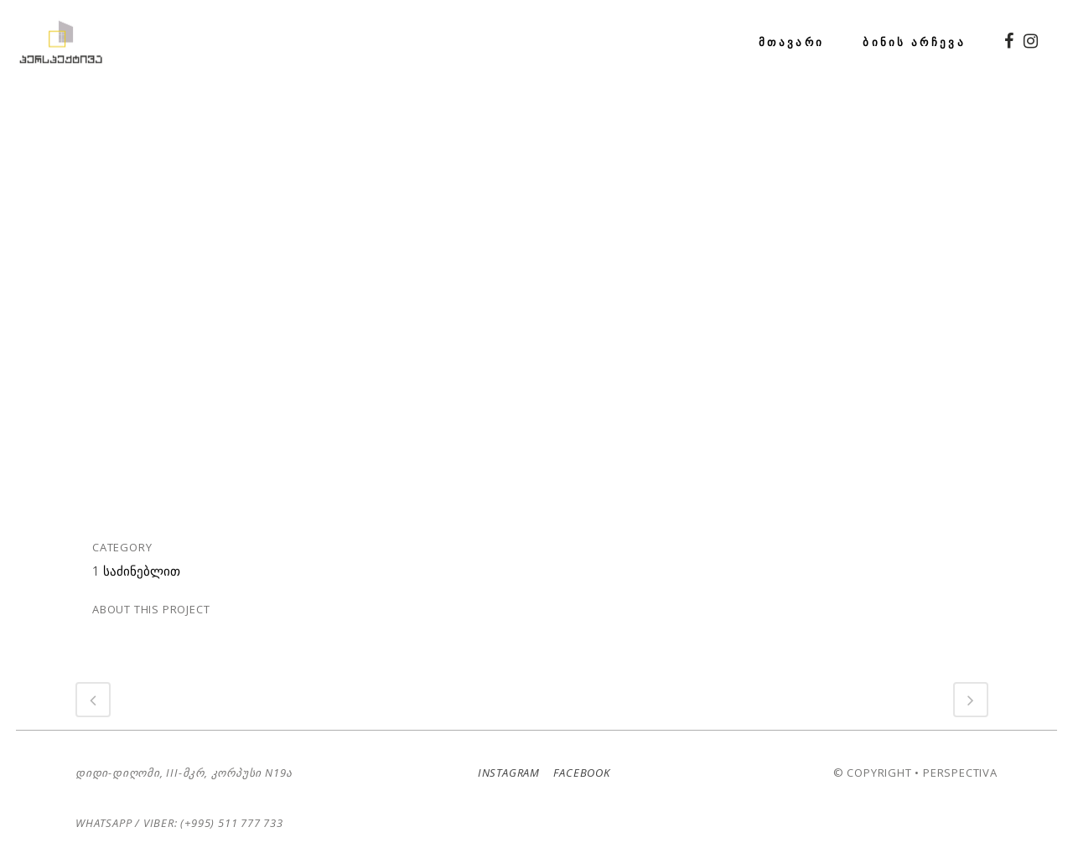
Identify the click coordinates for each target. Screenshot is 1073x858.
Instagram (505, 772)
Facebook (576, 772)
